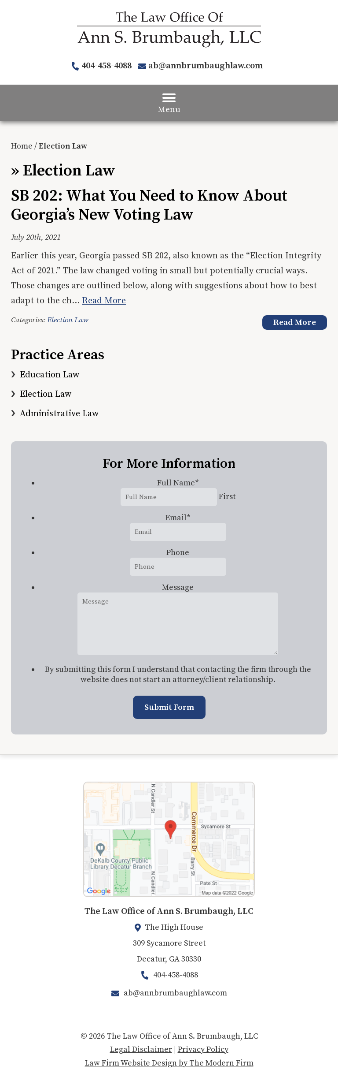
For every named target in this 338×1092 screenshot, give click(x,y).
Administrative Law (59, 413)
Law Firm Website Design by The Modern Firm (169, 1063)
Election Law (67, 320)
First (227, 497)
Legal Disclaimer (141, 1049)
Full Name (178, 483)
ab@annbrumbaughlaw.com (205, 65)
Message (178, 587)
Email (178, 518)
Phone (177, 553)
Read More (104, 300)
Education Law (49, 374)
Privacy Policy (203, 1049)
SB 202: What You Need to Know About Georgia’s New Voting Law (149, 205)
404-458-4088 (106, 65)
